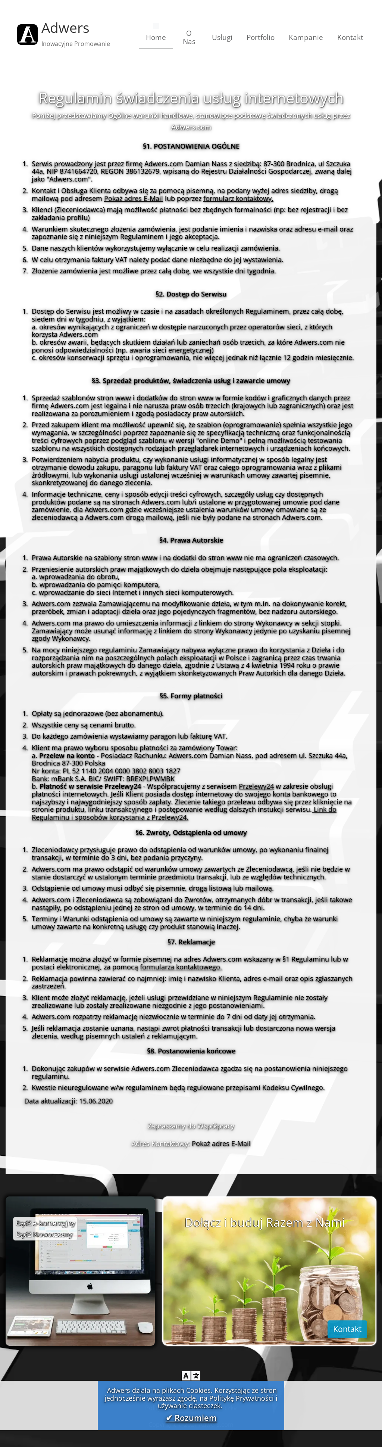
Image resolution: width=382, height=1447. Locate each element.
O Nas (189, 37)
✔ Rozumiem (191, 1418)
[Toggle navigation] (191, 1375)
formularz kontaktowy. (238, 198)
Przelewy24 (256, 786)
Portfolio (261, 37)
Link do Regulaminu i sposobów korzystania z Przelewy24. (184, 813)
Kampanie (306, 37)
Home (159, 37)
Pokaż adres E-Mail (133, 198)
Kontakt (350, 37)
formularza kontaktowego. (181, 966)
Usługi (222, 37)
